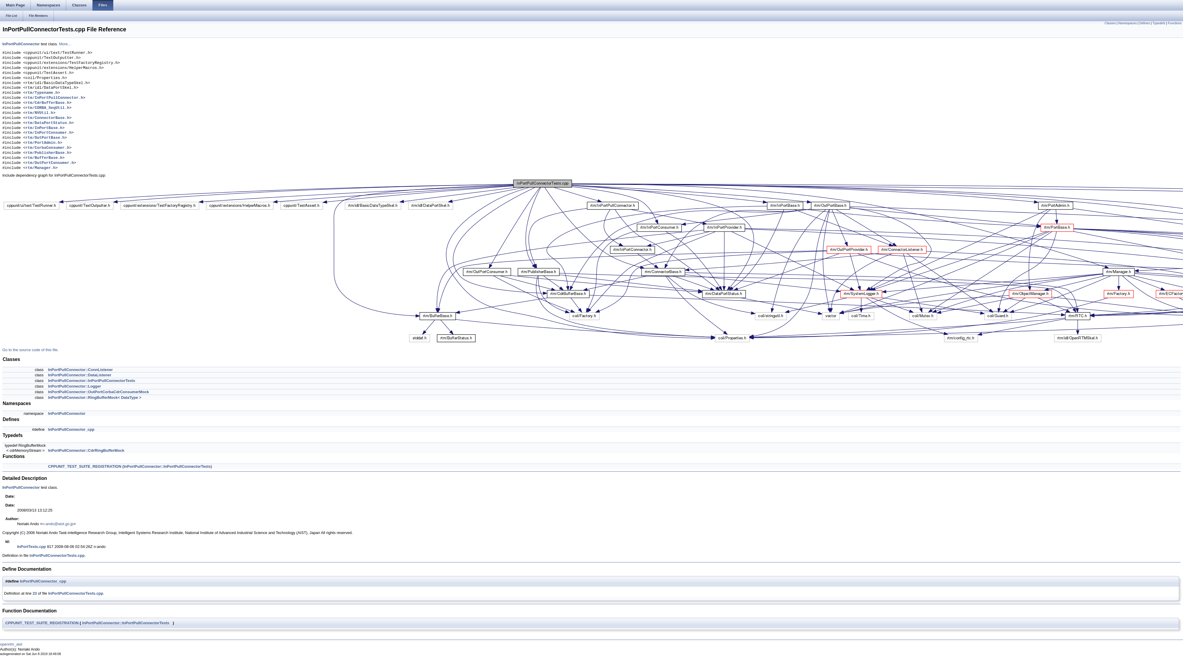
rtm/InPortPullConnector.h (54, 98)
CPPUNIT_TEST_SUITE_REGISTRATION (85, 466)
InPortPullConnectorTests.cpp (57, 555)
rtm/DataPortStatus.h (48, 123)
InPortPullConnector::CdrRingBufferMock (86, 450)
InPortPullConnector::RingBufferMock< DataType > (94, 397)
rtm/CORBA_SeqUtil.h (47, 108)
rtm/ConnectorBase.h (47, 118)
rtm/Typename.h (41, 93)
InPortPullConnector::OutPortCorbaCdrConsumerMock (98, 392)
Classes (1110, 23)
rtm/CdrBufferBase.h (47, 103)
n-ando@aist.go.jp (58, 524)
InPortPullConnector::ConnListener (80, 369)
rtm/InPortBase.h (43, 128)
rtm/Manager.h (40, 168)
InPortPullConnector (21, 44)
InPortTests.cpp (31, 546)
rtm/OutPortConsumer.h (49, 163)
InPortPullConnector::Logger (74, 386)
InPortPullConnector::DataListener (79, 375)
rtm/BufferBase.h (43, 158)
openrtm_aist (11, 644)
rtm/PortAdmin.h (42, 143)
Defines (1144, 23)
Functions (1175, 23)
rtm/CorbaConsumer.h (47, 148)
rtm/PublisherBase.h (47, 153)
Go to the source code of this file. (30, 350)
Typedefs (1159, 23)
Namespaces (1127, 23)
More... (65, 44)
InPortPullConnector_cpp (71, 429)
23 (35, 593)
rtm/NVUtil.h (39, 113)
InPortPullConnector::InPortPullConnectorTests (91, 380)
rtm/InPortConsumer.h (48, 133)
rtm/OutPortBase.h (45, 138)
